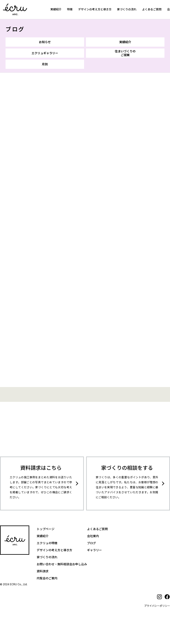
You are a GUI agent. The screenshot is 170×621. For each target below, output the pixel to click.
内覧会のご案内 (47, 578)
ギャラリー (94, 550)
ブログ (15, 29)
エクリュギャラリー (44, 53)
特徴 (70, 9)
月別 (45, 64)
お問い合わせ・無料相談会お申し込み (62, 564)
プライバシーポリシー (157, 605)
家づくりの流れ (126, 9)
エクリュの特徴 (47, 543)
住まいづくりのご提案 (125, 53)
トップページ (45, 529)
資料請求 (43, 571)
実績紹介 (55, 9)
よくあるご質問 (151, 9)
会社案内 (93, 536)
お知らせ (45, 42)
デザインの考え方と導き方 (94, 9)
